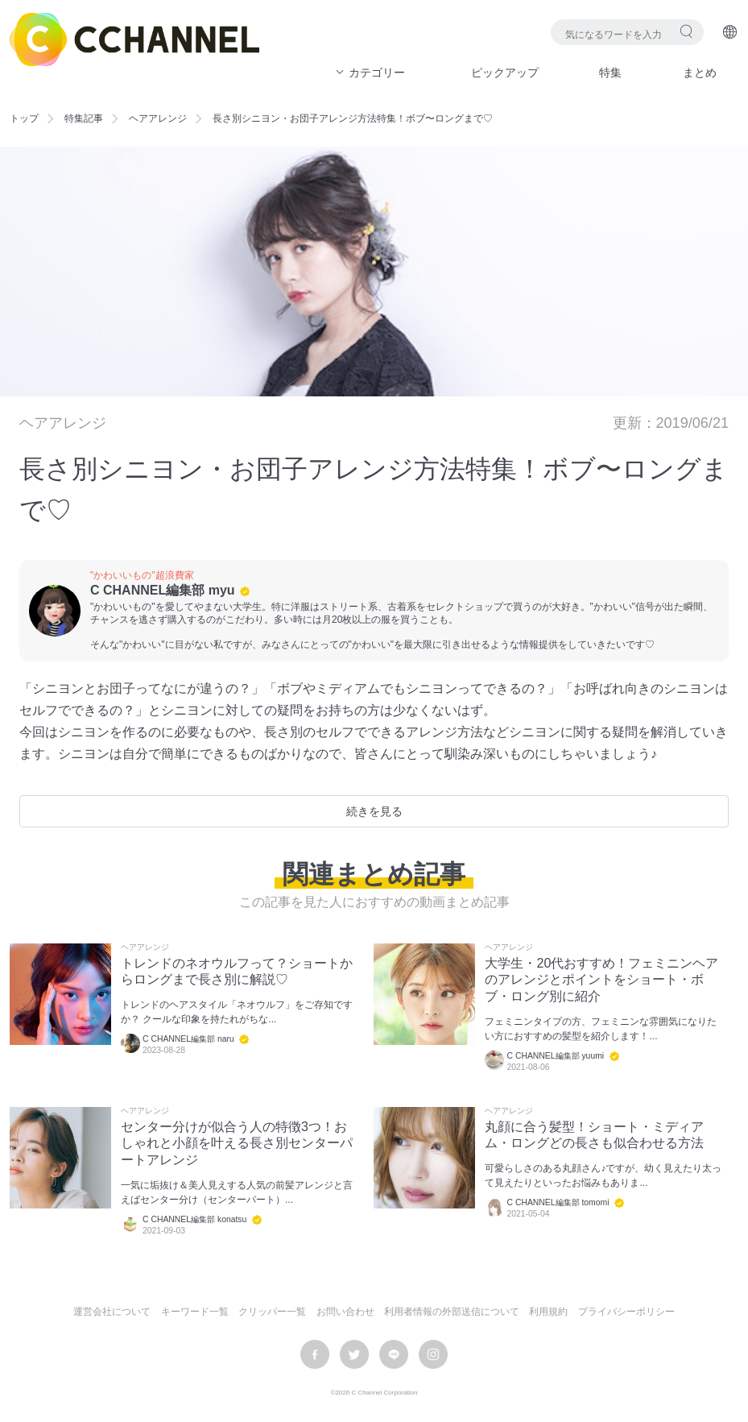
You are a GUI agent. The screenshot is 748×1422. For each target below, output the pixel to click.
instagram (433, 1354)
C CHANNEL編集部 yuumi (555, 1055)
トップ (24, 118)
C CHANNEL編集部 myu (162, 590)
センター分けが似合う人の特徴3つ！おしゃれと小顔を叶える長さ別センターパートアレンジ (237, 1143)
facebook (314, 1354)
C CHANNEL (134, 39)
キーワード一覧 (195, 1311)
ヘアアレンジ (158, 118)
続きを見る (374, 811)
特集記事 (83, 118)
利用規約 (548, 1311)
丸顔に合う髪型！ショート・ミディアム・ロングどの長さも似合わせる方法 (594, 1135)
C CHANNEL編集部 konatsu (194, 1219)
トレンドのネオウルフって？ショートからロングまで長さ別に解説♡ (237, 971)
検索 (686, 31)
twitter (354, 1354)
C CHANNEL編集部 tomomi (557, 1202)
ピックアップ (505, 72)
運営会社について (112, 1311)
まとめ (700, 72)
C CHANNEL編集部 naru (188, 1038)
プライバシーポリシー (626, 1311)
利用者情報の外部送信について (451, 1311)
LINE (393, 1354)
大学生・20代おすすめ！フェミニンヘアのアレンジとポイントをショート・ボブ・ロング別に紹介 (601, 980)
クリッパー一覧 (272, 1311)
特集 (610, 72)
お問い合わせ (345, 1311)
